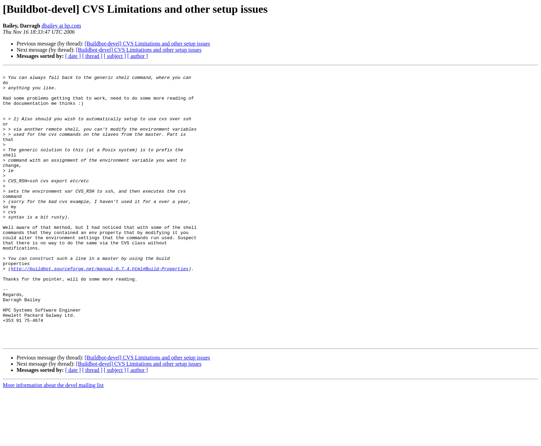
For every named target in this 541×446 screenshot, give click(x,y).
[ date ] (73, 56)
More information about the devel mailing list (53, 440)
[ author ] (137, 56)
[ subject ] (115, 56)
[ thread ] (92, 56)
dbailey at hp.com (61, 26)
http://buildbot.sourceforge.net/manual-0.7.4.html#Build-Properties (99, 309)
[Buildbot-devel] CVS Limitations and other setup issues (147, 44)
